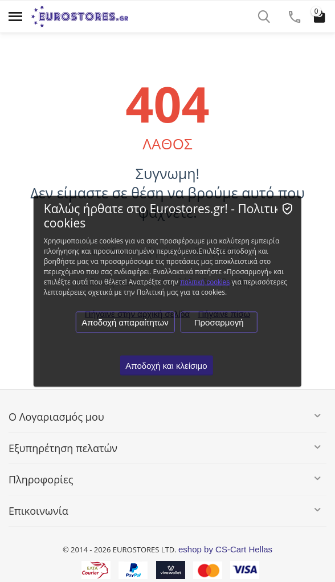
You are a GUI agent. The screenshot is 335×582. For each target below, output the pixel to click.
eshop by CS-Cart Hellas (225, 549)
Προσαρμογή (219, 322)
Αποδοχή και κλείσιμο (166, 365)
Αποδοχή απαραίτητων (124, 322)
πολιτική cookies (205, 282)
